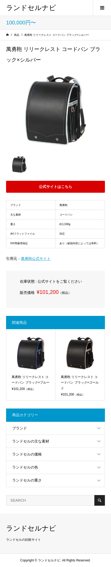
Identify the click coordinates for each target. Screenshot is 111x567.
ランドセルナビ (31, 8)
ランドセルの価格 (27, 454)
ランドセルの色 (25, 467)
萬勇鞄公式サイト (35, 258)
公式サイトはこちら (55, 186)
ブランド (19, 428)
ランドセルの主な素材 (30, 441)
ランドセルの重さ (27, 480)
